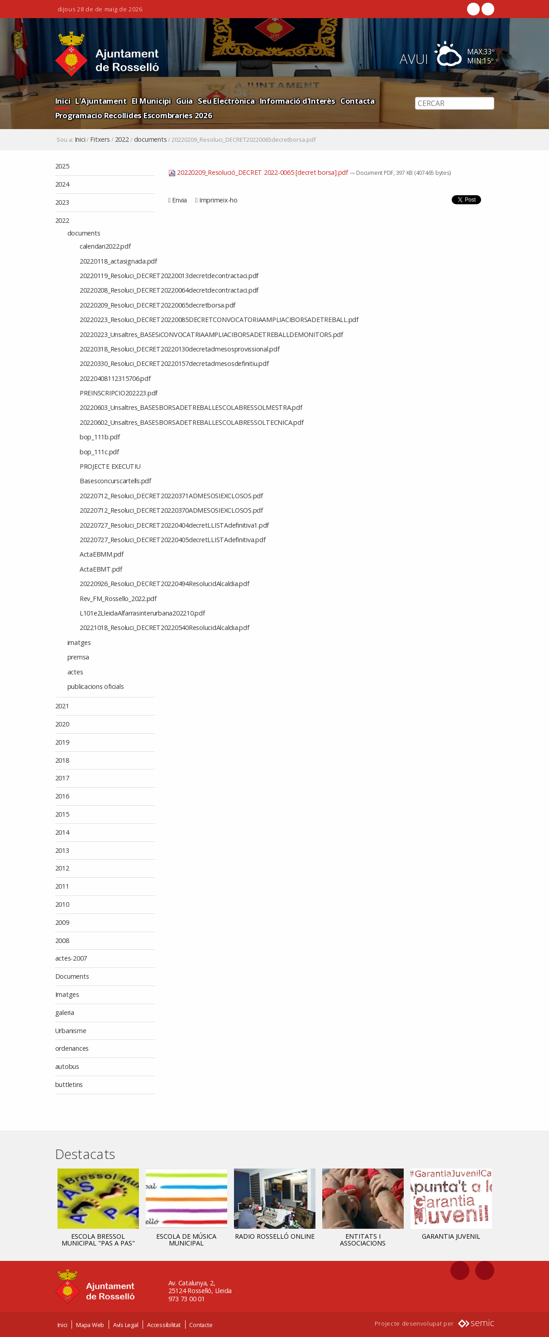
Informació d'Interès (297, 101)
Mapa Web (90, 1325)
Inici (63, 101)
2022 (122, 139)
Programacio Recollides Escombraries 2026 (133, 115)
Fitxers (100, 139)
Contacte (200, 1325)
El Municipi (151, 101)
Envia (179, 200)
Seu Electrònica (226, 101)
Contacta (357, 101)
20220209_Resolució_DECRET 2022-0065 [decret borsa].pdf (259, 172)
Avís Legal (125, 1325)
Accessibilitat (164, 1325)
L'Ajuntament (100, 101)
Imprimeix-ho (218, 200)
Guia (184, 101)
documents (150, 139)
